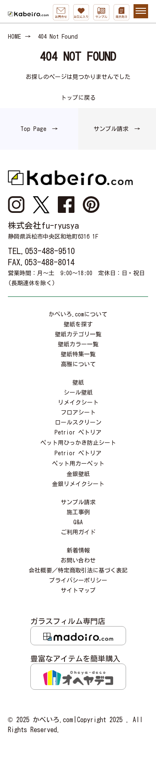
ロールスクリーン (78, 422)
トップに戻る (78, 98)
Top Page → (39, 129)
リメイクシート (78, 402)
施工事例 (78, 512)
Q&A (78, 522)
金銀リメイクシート (78, 484)
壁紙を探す (78, 324)
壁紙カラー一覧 (78, 344)
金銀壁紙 (78, 474)
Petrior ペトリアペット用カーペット (78, 458)
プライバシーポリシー (78, 580)
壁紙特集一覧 (78, 354)
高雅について (78, 364)
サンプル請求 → (117, 129)
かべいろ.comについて (78, 314)
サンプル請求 (78, 502)
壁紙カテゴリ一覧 (78, 334)
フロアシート (78, 412)
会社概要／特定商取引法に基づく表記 (78, 570)
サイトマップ (78, 590)
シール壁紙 (78, 392)
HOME (14, 36)
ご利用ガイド (78, 532)
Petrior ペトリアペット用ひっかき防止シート (78, 437)
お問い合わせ (78, 560)
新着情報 (78, 550)
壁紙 (78, 382)
